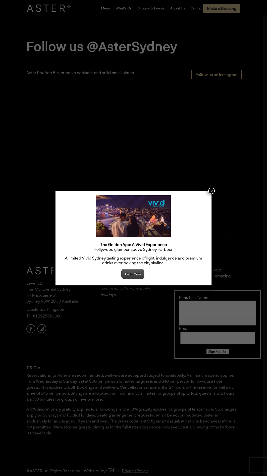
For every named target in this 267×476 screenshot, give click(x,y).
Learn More (133, 274)
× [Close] (211, 191)
